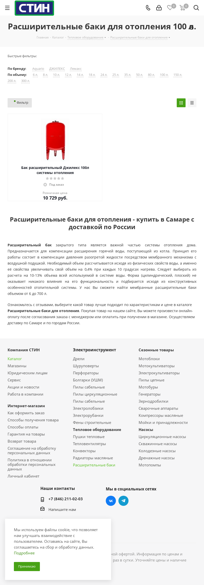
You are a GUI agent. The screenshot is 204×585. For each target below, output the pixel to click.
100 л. (164, 75)
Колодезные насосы (157, 450)
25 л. (115, 75)
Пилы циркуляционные (95, 394)
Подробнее (24, 552)
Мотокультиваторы (157, 365)
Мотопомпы (150, 464)
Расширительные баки (94, 464)
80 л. (151, 75)
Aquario (38, 69)
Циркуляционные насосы (162, 436)
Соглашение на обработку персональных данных (32, 450)
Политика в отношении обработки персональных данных (32, 464)
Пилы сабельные (89, 386)
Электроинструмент (94, 350)
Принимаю (27, 566)
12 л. (68, 75)
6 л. (35, 75)
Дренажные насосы (157, 457)
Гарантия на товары (26, 434)
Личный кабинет (23, 476)
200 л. (12, 81)
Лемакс (76, 69)
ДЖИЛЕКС (57, 69)
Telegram (123, 501)
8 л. (45, 75)
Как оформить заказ (26, 412)
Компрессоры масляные (161, 415)
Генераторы (150, 394)
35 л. (127, 75)
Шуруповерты (86, 365)
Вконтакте (111, 501)
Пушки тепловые (89, 436)
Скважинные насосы (158, 443)
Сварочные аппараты (158, 408)
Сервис (14, 379)
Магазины (17, 365)
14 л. (80, 75)
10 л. (56, 75)
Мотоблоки (149, 358)
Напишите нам (62, 509)
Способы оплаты (23, 426)
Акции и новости (23, 386)
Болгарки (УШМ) (88, 379)
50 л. (139, 75)
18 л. (92, 75)
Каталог (15, 358)
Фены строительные (92, 422)
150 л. (177, 75)
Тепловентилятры (89, 443)
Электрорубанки (88, 415)
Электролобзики (88, 408)
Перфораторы (86, 372)
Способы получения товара (33, 419)
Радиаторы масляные (93, 457)
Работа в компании (25, 394)
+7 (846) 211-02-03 (65, 498)
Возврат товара (22, 441)
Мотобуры (148, 386)
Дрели (79, 358)
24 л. (103, 75)
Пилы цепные (151, 379)
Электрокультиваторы (159, 372)
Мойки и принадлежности (163, 422)
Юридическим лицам (27, 372)
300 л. (25, 81)
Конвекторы (84, 450)
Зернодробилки (153, 401)
